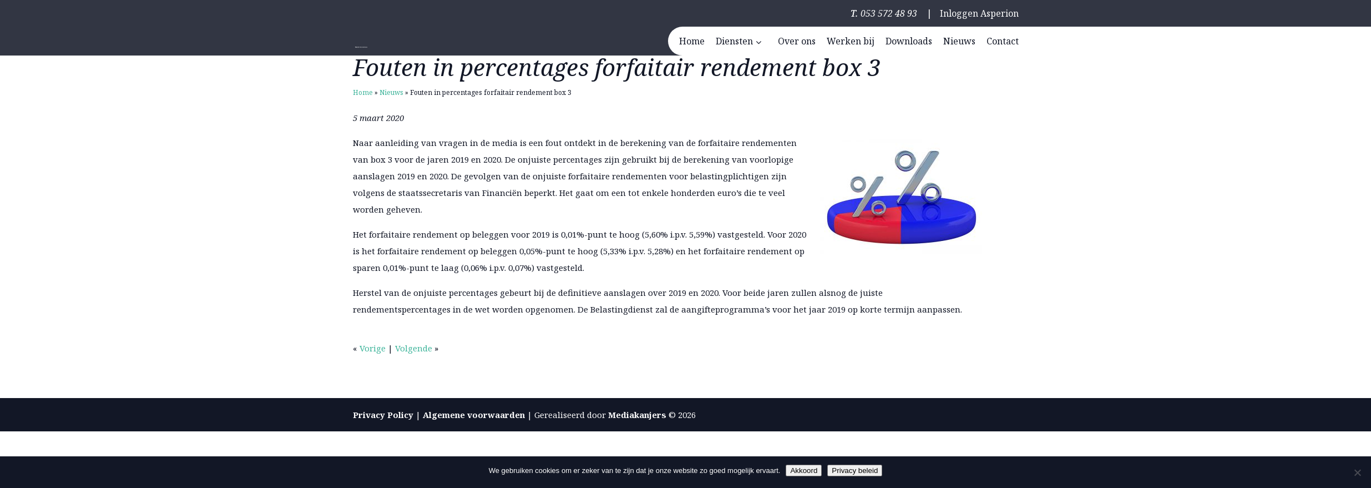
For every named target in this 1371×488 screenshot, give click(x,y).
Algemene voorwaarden (474, 414)
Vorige (373, 348)
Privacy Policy (383, 414)
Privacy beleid (855, 470)
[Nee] (1357, 472)
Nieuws (391, 92)
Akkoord (803, 470)
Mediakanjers (637, 414)
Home (363, 92)
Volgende (413, 348)
